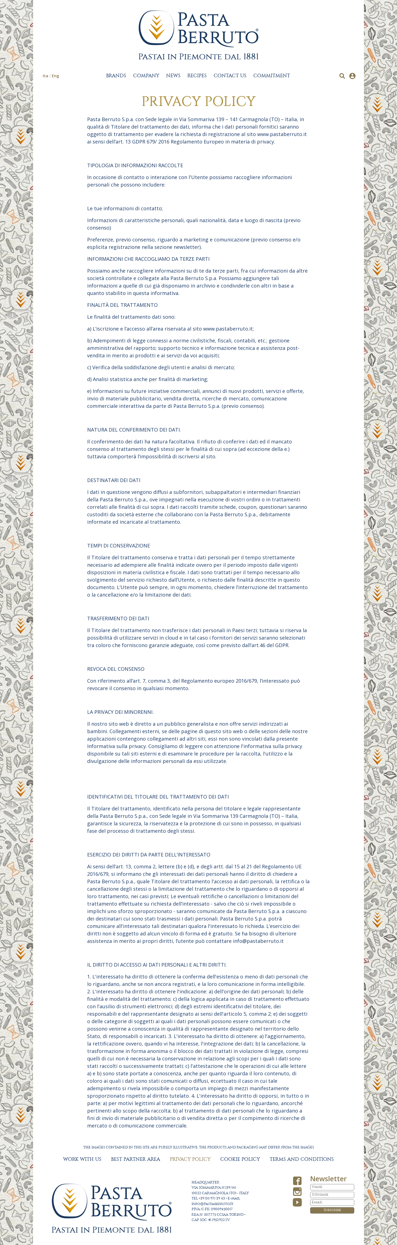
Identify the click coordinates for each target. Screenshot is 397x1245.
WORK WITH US (82, 1159)
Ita (45, 75)
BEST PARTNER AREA (135, 1159)
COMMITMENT (271, 75)
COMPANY (146, 75)
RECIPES (197, 75)
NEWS (173, 75)
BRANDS (116, 75)
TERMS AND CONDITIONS (302, 1159)
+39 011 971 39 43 (212, 1198)
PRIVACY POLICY (190, 1159)
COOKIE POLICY (240, 1159)
